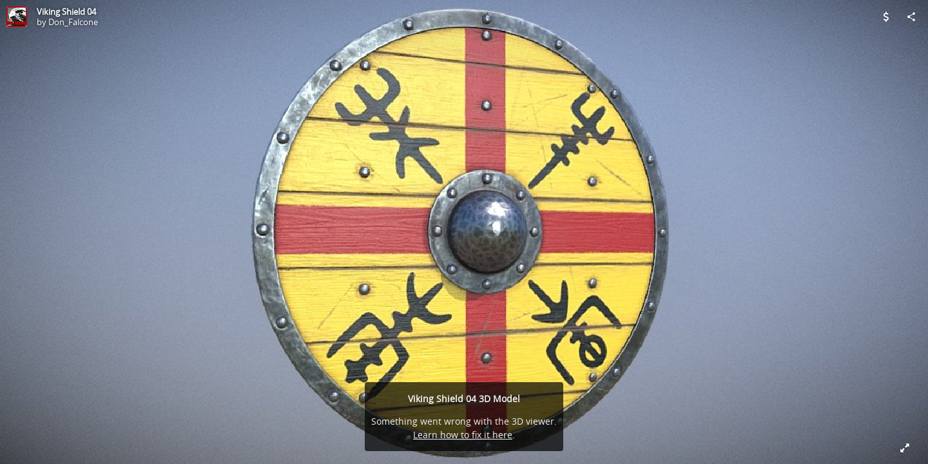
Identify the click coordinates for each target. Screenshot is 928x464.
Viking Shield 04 (66, 11)
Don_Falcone (73, 22)
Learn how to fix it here (462, 435)
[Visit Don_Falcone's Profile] (16, 16)
